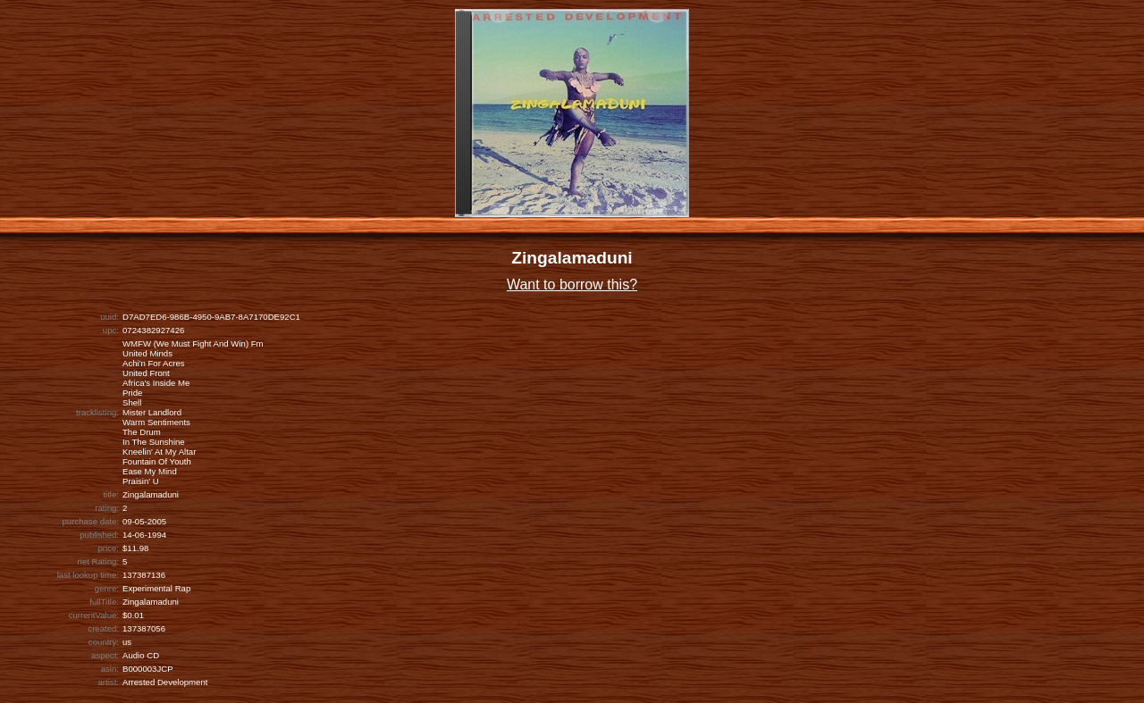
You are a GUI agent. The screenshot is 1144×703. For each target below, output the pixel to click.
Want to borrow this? (572, 284)
